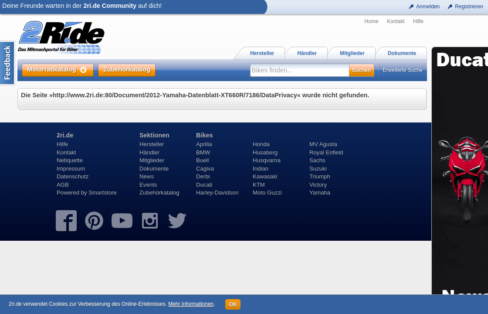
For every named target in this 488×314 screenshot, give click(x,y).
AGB (63, 184)
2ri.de (65, 135)
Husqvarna (267, 160)
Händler (149, 152)
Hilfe (418, 21)
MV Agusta (323, 144)
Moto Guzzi (267, 192)
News (146, 176)
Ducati (204, 184)
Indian (260, 168)
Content (7, 63)
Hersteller (151, 144)
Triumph (319, 176)
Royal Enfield (326, 152)
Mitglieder (151, 160)
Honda (261, 144)
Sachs (317, 160)
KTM (259, 184)
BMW (203, 152)
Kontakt (396, 21)
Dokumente (154, 168)
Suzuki (318, 168)
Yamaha (319, 192)
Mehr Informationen (191, 304)
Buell (202, 160)
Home (372, 21)
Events (148, 184)
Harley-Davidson (217, 192)
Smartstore (102, 192)
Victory (318, 184)
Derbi (203, 176)
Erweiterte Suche (403, 70)
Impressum (71, 168)
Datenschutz (72, 176)
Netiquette (70, 160)
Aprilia (204, 144)
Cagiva (205, 168)
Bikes (204, 135)
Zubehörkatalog (159, 192)
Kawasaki (265, 176)
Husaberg (265, 152)
